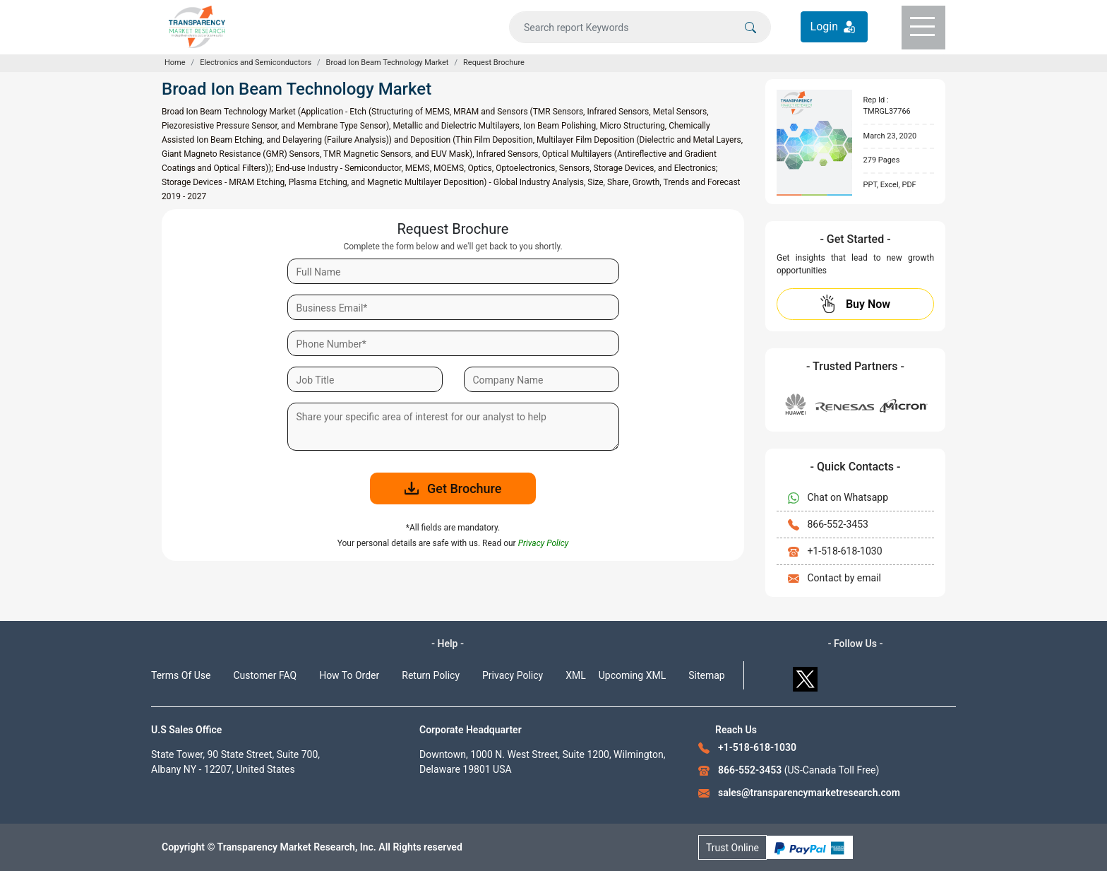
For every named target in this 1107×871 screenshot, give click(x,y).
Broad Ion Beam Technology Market (387, 62)
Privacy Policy (512, 675)
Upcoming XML (632, 675)
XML (576, 675)
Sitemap (706, 675)
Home (175, 62)
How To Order (349, 675)
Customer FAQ (265, 675)
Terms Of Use (181, 675)
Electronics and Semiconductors (255, 62)
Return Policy (431, 675)
